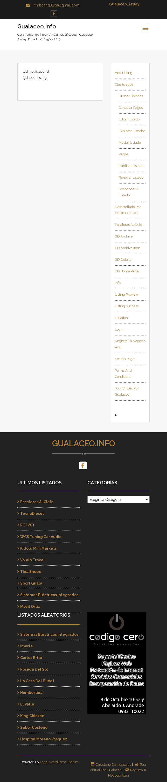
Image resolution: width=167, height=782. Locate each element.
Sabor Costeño (33, 727)
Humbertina (31, 693)
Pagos (123, 154)
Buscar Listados (131, 96)
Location (121, 318)
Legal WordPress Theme (59, 762)
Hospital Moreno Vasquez (43, 739)
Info (118, 283)
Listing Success (126, 306)
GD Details (123, 260)
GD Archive (124, 236)
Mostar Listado (130, 142)
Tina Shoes (30, 572)
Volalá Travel (32, 560)
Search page (124, 359)
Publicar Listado (131, 166)
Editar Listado (129, 119)
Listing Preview (126, 294)
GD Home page (126, 271)
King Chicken (32, 716)
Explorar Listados (132, 131)
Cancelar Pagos (131, 108)
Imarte (26, 646)
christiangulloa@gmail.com (56, 5)
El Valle (27, 704)
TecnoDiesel (32, 513)
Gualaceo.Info (83, 443)
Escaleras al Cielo (128, 225)
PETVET (27, 525)
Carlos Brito (31, 658)
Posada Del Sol (34, 669)
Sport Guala (31, 583)
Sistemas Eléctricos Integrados (49, 595)
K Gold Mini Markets (38, 548)
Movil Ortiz (30, 606)
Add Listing (123, 73)
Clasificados (124, 84)
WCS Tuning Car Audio (40, 537)
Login (119, 329)
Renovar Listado (131, 177)
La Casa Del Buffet (37, 681)
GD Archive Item (127, 248)
